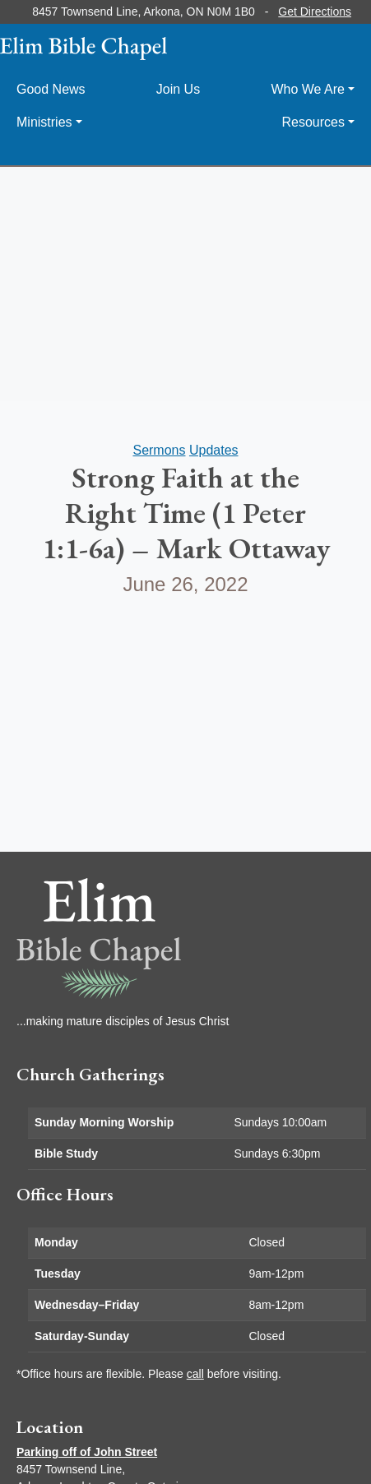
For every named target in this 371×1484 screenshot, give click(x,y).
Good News (51, 89)
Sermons (158, 450)
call (195, 1373)
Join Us (178, 89)
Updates (214, 450)
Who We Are (308, 89)
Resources (312, 122)
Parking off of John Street (86, 1452)
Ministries (44, 122)
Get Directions (314, 11)
